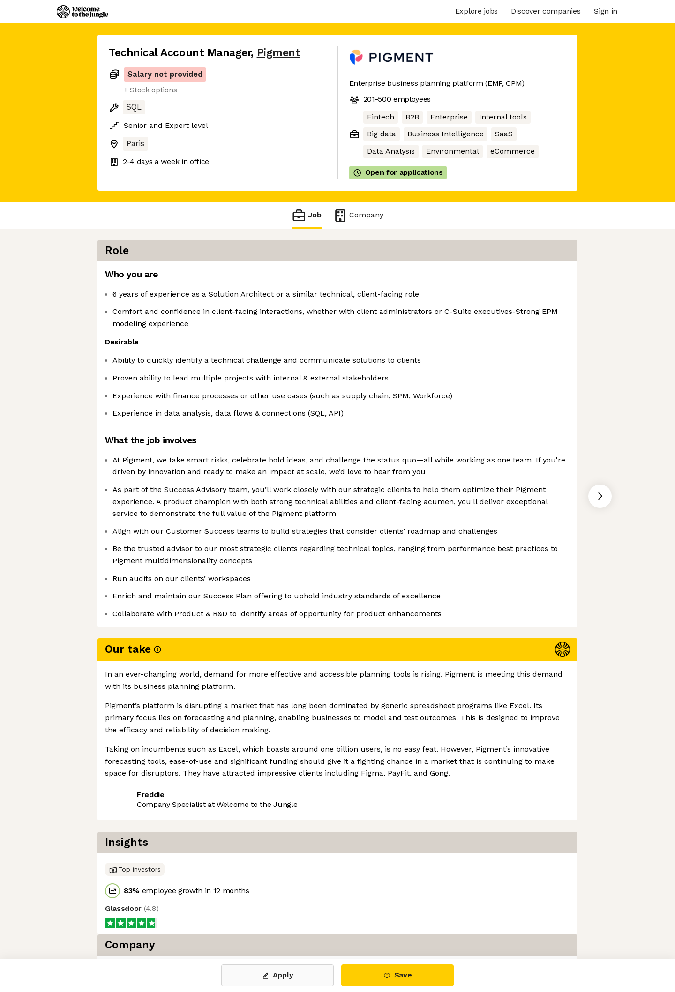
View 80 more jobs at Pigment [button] (229, 830)
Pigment (278, 52)
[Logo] (82, 11)
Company (358, 215)
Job (307, 215)
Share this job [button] (134, 830)
